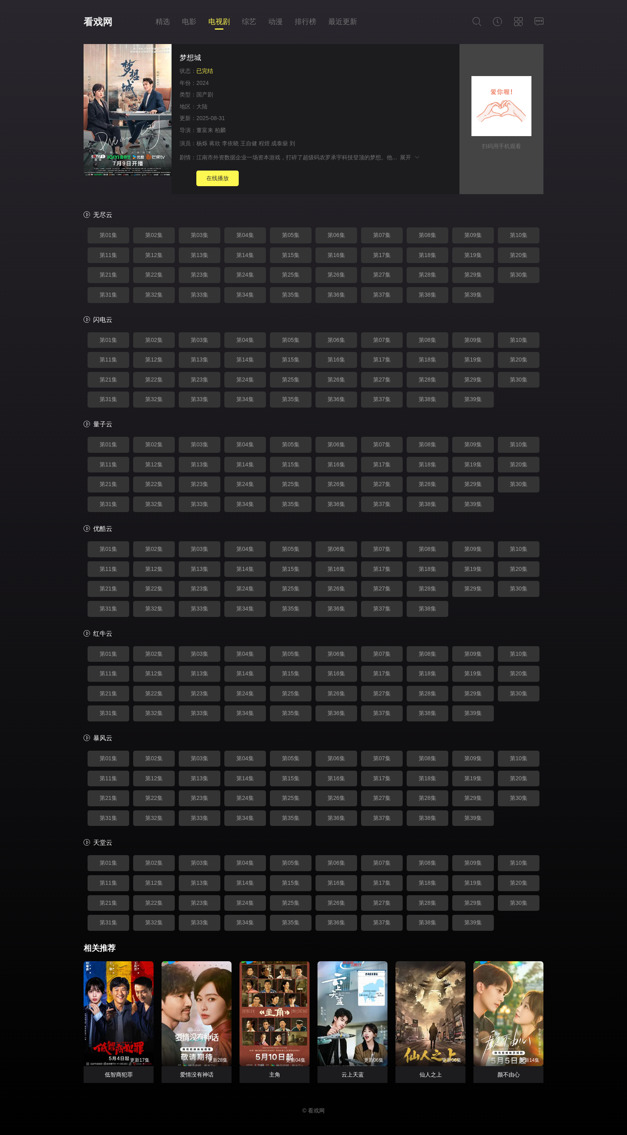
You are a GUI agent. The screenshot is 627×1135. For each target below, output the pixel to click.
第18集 (427, 255)
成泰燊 (279, 143)
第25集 (291, 274)
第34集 (245, 294)
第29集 (473, 274)
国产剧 (204, 94)
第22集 (154, 274)
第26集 (336, 274)
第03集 (199, 235)
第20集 (518, 255)
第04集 (245, 235)
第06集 (336, 235)
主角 (274, 1074)
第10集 (518, 235)
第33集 (199, 294)
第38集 (427, 294)
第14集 (245, 255)
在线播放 (217, 178)
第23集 (199, 274)
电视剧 (219, 22)
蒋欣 (214, 143)
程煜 (264, 143)
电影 (189, 22)
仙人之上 (430, 1074)
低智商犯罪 (119, 1074)
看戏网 (98, 21)
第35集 (291, 294)
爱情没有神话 (197, 1074)
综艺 (249, 22)
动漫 (275, 22)
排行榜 (305, 22)
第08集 (427, 235)
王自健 (248, 143)
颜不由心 (508, 1074)
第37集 (382, 294)
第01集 (108, 235)
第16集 (336, 255)
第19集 (473, 255)
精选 (163, 22)
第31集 (108, 294)
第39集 (473, 294)
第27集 (382, 274)
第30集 (518, 274)
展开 (410, 157)
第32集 (154, 294)
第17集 (382, 255)
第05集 (291, 235)
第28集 (427, 274)
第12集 (154, 255)
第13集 (199, 255)
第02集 (154, 235)
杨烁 (202, 143)
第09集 (473, 235)
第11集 (108, 255)
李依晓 (230, 143)
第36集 (336, 294)
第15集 (291, 255)
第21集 (108, 274)
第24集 (245, 274)
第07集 (382, 235)
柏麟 (220, 130)
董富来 (204, 130)
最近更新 (342, 22)
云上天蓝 (352, 1074)
